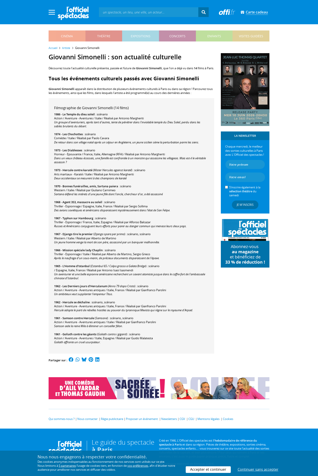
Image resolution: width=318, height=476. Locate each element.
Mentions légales (208, 419)
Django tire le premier (77, 234)
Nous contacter (87, 419)
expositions (140, 36)
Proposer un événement (142, 419)
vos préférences (137, 466)
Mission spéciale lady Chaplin (82, 250)
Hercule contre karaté (77, 170)
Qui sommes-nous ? (62, 419)
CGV (182, 419)
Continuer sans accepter (258, 469)
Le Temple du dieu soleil (78, 114)
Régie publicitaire (112, 419)
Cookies (228, 419)
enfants (214, 36)
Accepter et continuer (208, 469)
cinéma (67, 36)
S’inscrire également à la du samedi (244, 191)
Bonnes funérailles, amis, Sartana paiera (90, 186)
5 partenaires (67, 466)
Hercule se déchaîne (76, 302)
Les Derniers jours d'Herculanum (84, 286)
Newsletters (169, 419)
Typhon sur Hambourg (77, 218)
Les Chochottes (72, 134)
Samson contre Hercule (78, 318)
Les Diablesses (72, 150)
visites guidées (251, 36)
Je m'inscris (245, 205)
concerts (177, 36)
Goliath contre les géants (79, 334)
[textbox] (148, 12)
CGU (191, 419)
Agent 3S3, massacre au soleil (82, 202)
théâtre (103, 36)
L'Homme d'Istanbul (76, 266)
